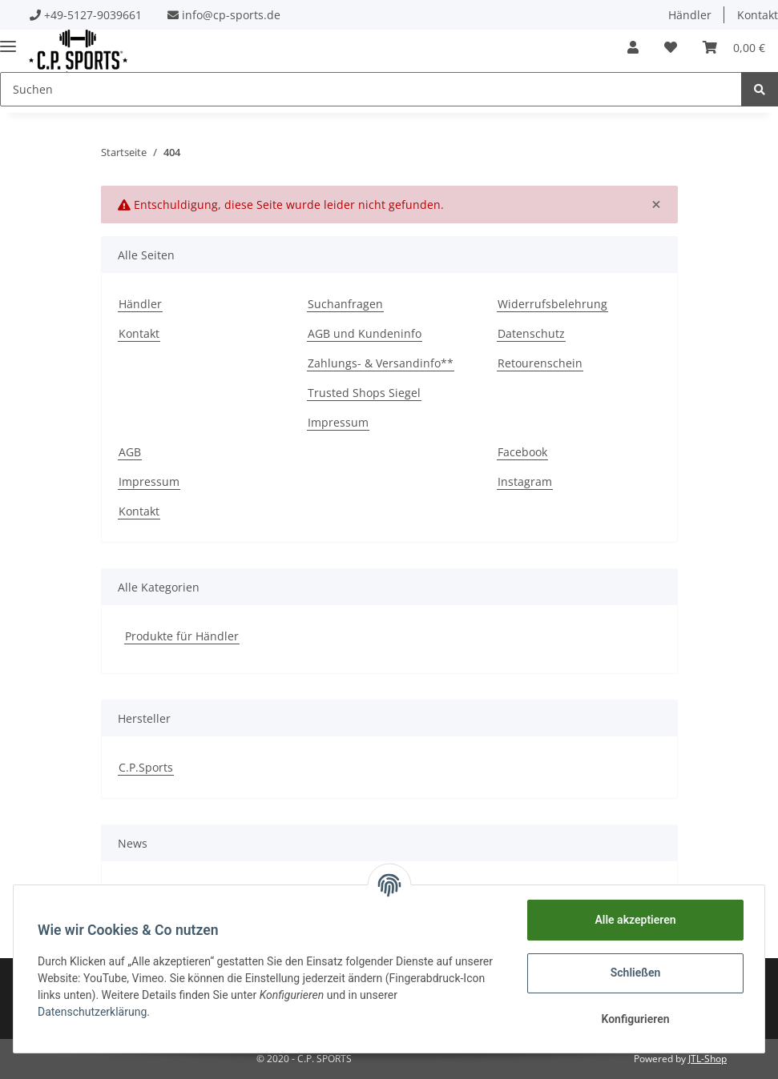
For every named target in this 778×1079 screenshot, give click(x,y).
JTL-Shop (707, 1058)
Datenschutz (531, 333)
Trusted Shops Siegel (364, 392)
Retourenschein (540, 363)
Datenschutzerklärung (93, 1011)
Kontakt (139, 333)
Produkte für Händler (182, 636)
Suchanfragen (345, 303)
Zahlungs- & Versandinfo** (380, 363)
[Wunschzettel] (670, 47)
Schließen (634, 972)
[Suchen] (371, 89)
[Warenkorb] (734, 47)
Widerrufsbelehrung (552, 303)
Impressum (338, 422)
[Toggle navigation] (8, 40)
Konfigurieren (633, 1019)
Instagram (525, 481)
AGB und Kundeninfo (364, 333)
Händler (689, 14)
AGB (130, 451)
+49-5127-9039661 (93, 14)
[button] (633, 47)
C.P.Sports (146, 767)
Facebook (522, 451)
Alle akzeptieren (633, 919)
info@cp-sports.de (231, 14)
